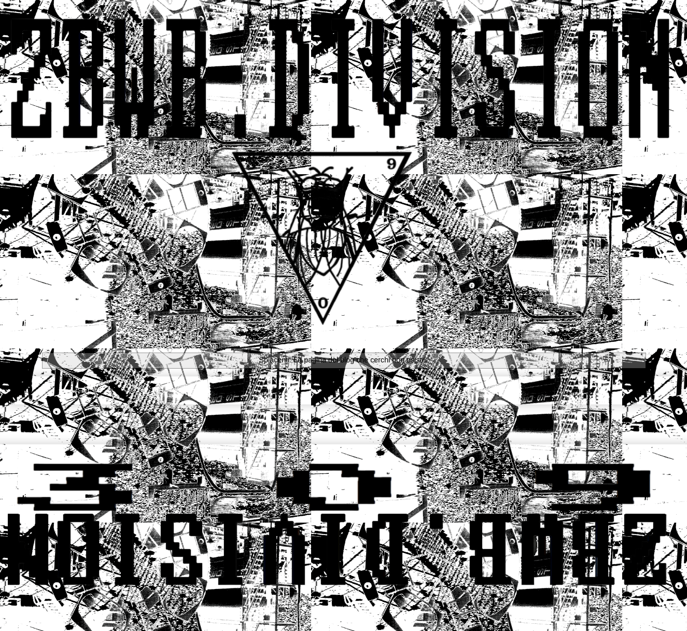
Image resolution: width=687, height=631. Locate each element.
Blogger (533, 610)
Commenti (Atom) (358, 417)
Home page (343, 390)
